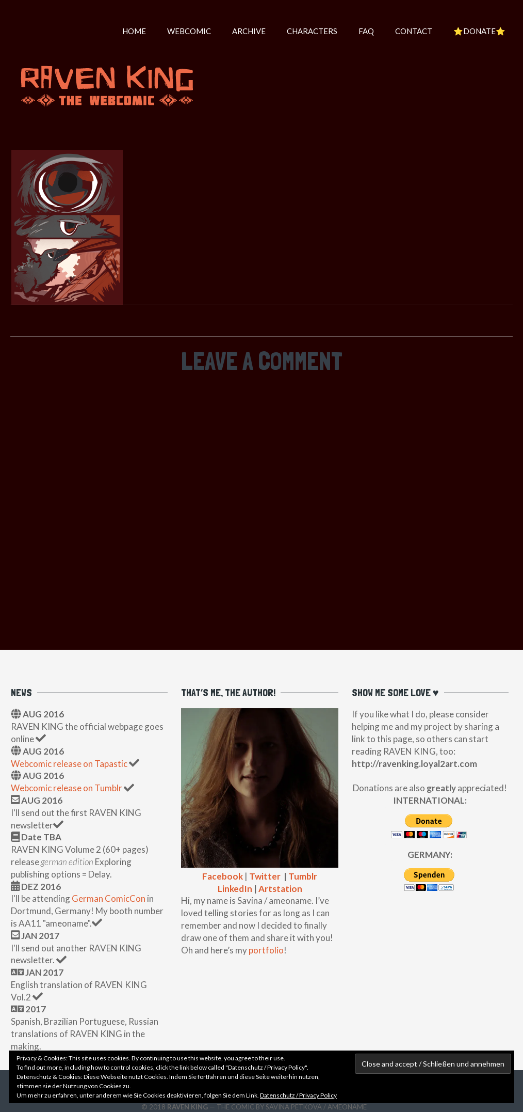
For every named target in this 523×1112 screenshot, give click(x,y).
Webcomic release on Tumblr (66, 787)
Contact (413, 31)
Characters (312, 31)
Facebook (222, 876)
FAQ (366, 31)
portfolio (266, 950)
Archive (249, 31)
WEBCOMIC (189, 31)
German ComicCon (108, 898)
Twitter (265, 876)
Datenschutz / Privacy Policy (298, 1095)
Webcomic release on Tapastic (70, 763)
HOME (134, 31)
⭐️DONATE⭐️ (479, 31)
